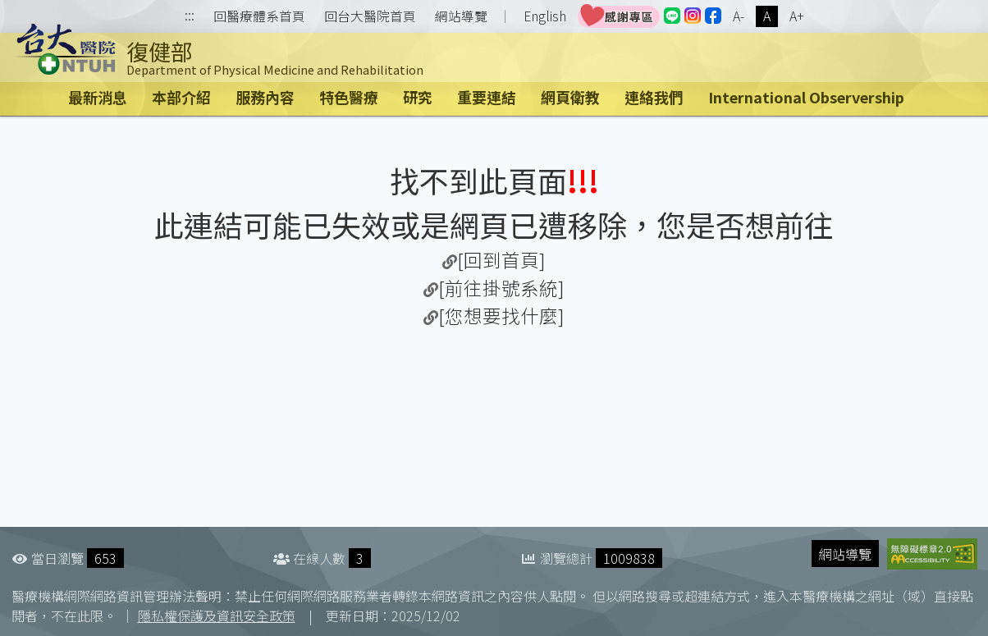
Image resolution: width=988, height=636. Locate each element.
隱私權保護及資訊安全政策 (216, 615)
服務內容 (265, 97)
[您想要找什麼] (501, 315)
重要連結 (486, 97)
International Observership (806, 97)
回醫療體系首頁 (259, 16)
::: (189, 17)
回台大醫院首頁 (370, 16)
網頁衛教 (570, 97)
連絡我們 (654, 97)
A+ (796, 16)
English (545, 16)
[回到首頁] (501, 259)
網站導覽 (461, 16)
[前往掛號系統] (501, 287)
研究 (417, 97)
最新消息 (97, 97)
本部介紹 (181, 97)
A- (738, 16)
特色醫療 (348, 97)
